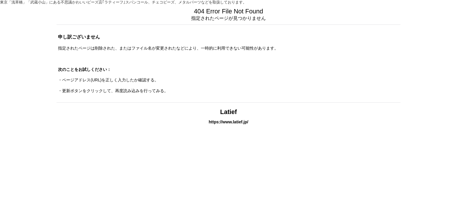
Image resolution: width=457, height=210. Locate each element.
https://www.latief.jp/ (228, 122)
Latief (228, 112)
